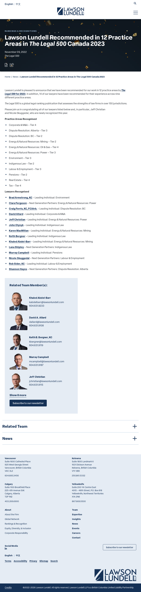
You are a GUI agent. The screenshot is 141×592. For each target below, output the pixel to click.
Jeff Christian (17, 219)
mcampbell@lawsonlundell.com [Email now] (46, 361)
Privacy (33, 561)
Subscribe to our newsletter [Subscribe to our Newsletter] (119, 547)
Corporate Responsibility (16, 533)
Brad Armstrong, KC (20, 197)
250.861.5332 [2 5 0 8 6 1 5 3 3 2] (78, 475)
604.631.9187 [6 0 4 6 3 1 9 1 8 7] (36, 365)
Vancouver (10, 458)
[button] (135, 3)
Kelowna (76, 458)
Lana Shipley (16, 247)
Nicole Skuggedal (19, 258)
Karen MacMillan (19, 230)
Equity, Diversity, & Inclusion (18, 528)
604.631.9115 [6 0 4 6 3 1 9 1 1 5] (36, 384)
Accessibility (20, 561)
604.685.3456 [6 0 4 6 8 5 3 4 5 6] (12, 475)
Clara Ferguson (18, 203)
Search (54, 561)
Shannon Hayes (18, 269)
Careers (76, 533)
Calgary (9, 484)
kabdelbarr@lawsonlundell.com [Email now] (46, 302)
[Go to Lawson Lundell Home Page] (70, 11)
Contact (76, 537)
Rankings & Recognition (16, 523)
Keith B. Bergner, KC (40, 337)
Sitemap (43, 561)
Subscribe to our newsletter (28, 403)
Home (7, 76)
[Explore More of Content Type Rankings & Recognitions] (21, 31)
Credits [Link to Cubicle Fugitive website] (8, 587)
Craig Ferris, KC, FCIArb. (23, 208)
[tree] (70, 432)
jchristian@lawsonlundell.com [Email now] (45, 381)
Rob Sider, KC (17, 263)
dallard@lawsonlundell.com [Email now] (44, 322)
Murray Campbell (19, 252)
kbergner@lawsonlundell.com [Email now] (45, 341)
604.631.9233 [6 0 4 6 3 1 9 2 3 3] (36, 305)
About (8, 509)
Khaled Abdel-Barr (20, 241)
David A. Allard (37, 317)
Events (75, 528)
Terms (8, 561)
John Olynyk (16, 225)
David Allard (16, 214)
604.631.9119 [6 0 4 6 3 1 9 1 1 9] (36, 345)
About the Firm (12, 514)
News (15, 76)
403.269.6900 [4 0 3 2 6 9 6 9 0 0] (12, 501)
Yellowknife (78, 484)
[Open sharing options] (12, 65)
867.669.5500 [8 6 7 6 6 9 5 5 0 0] (79, 501)
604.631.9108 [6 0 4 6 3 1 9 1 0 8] (36, 325)
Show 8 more (18, 395)
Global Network (12, 519)
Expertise (77, 514)
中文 (18, 4)
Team (75, 509)
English (9, 4)
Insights (76, 519)
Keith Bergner (17, 236)
